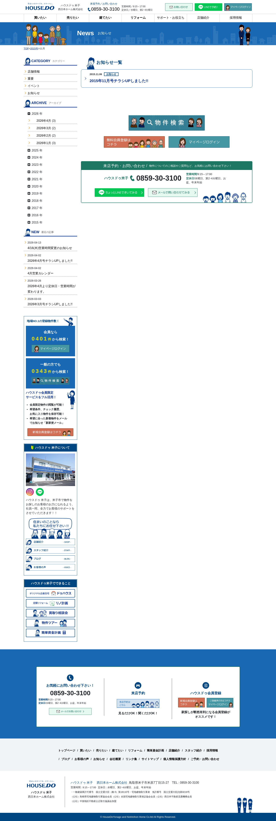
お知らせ (34, 93)
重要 (31, 78)
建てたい (105, 17)
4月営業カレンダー (41, 273)
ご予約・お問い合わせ (205, 759)
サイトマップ (150, 759)
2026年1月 (44, 143)
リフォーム (138, 17)
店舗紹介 (203, 17)
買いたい (40, 17)
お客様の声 (81, 759)
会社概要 (115, 759)
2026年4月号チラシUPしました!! (50, 260)
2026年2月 (44, 135)
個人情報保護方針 (174, 759)
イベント (34, 85)
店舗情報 (34, 71)
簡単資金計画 (155, 750)
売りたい (73, 17)
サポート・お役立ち (170, 17)
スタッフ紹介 (193, 750)
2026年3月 (44, 128)
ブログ (65, 759)
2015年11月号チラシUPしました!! (119, 81)
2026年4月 (44, 120)
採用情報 (236, 17)
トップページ (66, 750)
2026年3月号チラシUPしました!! (50, 304)
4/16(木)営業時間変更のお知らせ (50, 248)
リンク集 (131, 759)
